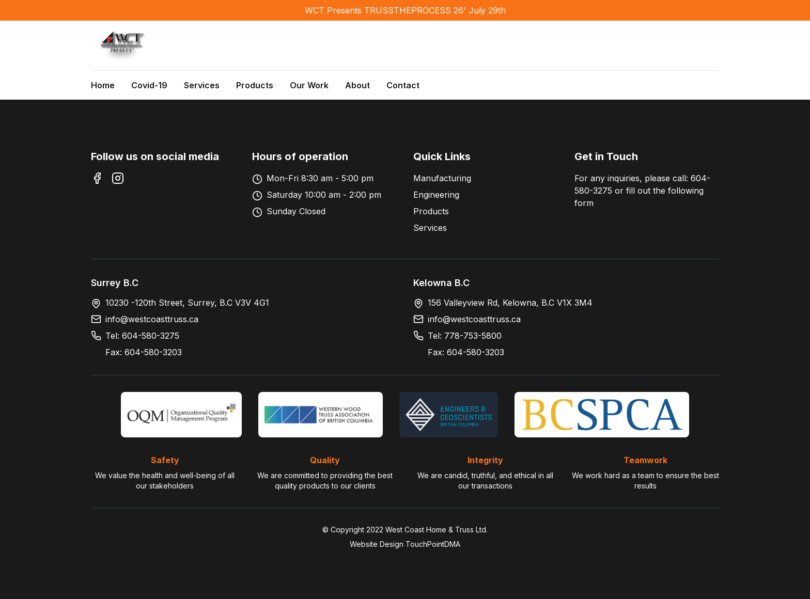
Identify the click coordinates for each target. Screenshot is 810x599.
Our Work (309, 85)
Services (202, 85)
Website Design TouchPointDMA (405, 544)
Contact (402, 85)
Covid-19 (149, 85)
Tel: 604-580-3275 (142, 335)
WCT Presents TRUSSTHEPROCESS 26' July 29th (405, 10)
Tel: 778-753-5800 (465, 335)
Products (254, 85)
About (357, 85)
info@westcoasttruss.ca (151, 319)
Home (103, 85)
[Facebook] (97, 178)
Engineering (436, 195)
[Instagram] (118, 178)
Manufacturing (442, 178)
